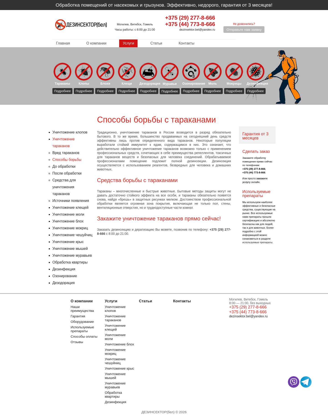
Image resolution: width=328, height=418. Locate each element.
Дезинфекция (256, 74)
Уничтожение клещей (70, 207)
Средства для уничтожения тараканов (64, 187)
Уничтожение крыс (68, 242)
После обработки (67, 173)
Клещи (127, 74)
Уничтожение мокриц (70, 228)
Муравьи (170, 74)
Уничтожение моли (68, 214)
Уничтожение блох (68, 221)
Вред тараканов (65, 153)
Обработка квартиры (70, 262)
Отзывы (77, 342)
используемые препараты (257, 242)
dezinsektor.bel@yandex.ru (197, 29)
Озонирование (191, 74)
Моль (212, 74)
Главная (63, 43)
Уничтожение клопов (69, 132)
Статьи (156, 43)
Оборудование (82, 322)
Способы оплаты (84, 336)
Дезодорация (148, 74)
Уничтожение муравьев (72, 255)
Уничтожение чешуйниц (115, 361)
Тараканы (62, 74)
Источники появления (70, 201)
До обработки (63, 166)
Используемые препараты (82, 329)
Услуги (128, 43)
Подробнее (62, 91)
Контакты (186, 43)
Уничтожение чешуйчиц (72, 235)
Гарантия (78, 316)
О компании (96, 43)
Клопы (84, 74)
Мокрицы (234, 74)
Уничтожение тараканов (115, 318)
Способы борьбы (66, 160)
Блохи (105, 74)
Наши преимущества (82, 309)
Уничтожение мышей (70, 249)
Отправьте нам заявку (243, 29)
